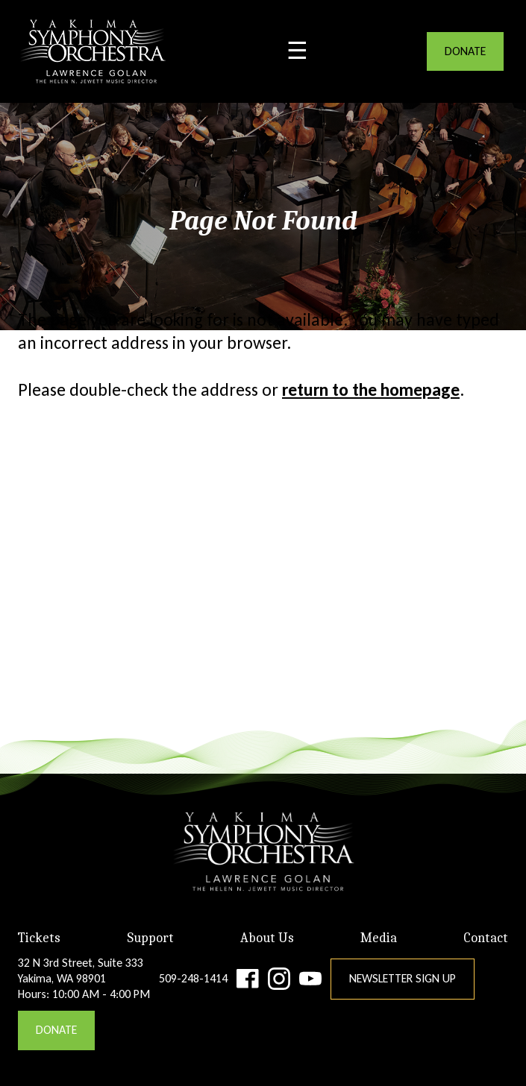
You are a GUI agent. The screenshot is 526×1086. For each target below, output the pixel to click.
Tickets (39, 938)
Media (378, 938)
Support (150, 938)
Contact (485, 938)
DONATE (465, 51)
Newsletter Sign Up (402, 978)
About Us (267, 938)
